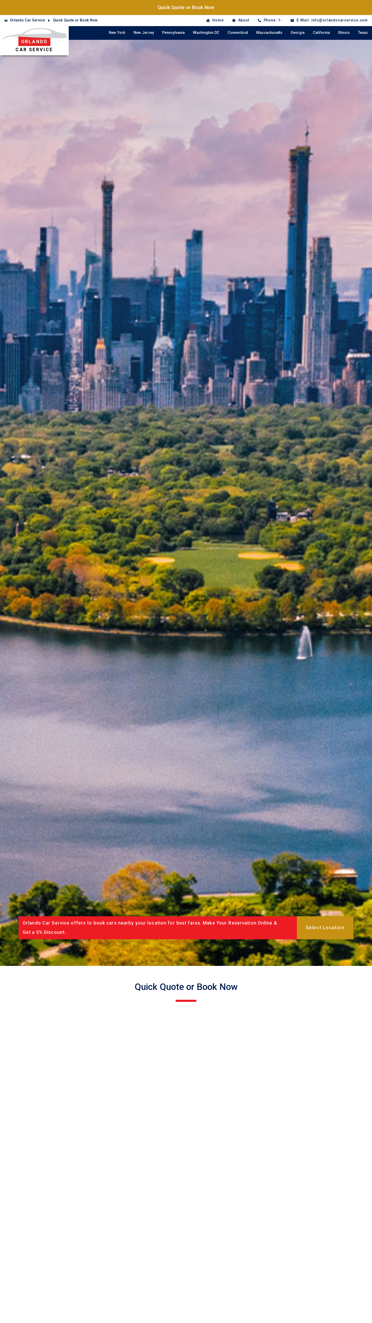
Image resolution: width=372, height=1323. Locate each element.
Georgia (298, 32)
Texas (363, 32)
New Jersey (144, 32)
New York (117, 32)
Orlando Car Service (27, 20)
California (321, 32)
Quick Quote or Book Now (186, 7)
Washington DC (206, 32)
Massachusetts (269, 32)
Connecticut (238, 32)
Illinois (344, 32)
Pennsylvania (173, 32)
